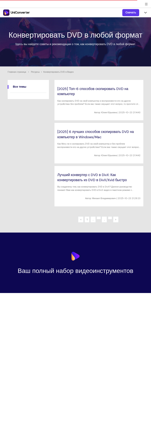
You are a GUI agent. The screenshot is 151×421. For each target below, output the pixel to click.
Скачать (130, 12)
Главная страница (17, 71)
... (93, 219)
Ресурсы (35, 71)
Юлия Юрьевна (109, 112)
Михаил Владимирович (104, 198)
